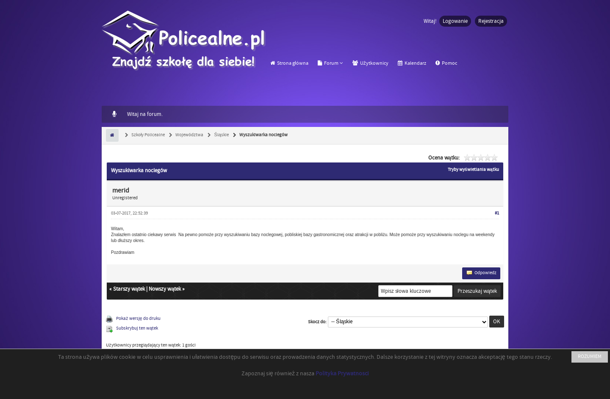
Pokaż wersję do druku (138, 319)
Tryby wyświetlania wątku (473, 170)
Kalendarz (412, 63)
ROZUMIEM (590, 356)
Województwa (189, 135)
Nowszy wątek (165, 289)
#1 (497, 213)
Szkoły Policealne (147, 135)
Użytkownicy (370, 63)
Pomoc (446, 63)
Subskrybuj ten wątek (137, 328)
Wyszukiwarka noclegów (263, 135)
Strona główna (289, 63)
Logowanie (455, 21)
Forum (328, 63)
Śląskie (220, 135)
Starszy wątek (129, 289)
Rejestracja (491, 21)
